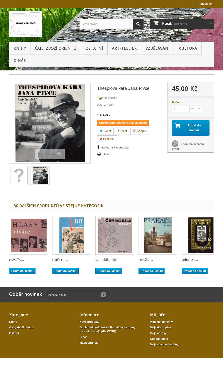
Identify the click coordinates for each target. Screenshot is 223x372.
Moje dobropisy (160, 327)
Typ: (100, 98)
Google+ (140, 131)
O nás (20, 60)
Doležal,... (146, 259)
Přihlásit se (204, 3)
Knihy (20, 48)
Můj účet (158, 314)
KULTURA (188, 48)
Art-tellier (124, 48)
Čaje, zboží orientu (55, 48)
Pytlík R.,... (60, 259)
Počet (175, 102)
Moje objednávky (161, 321)
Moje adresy (158, 333)
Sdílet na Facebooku (114, 147)
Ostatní (94, 48)
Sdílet (122, 131)
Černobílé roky (106, 259)
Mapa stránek (88, 342)
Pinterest (107, 138)
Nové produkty (89, 321)
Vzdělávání (157, 48)
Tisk (106, 154)
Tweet (105, 131)
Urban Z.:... (190, 259)
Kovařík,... (16, 259)
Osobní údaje (159, 338)
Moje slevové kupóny (164, 344)
